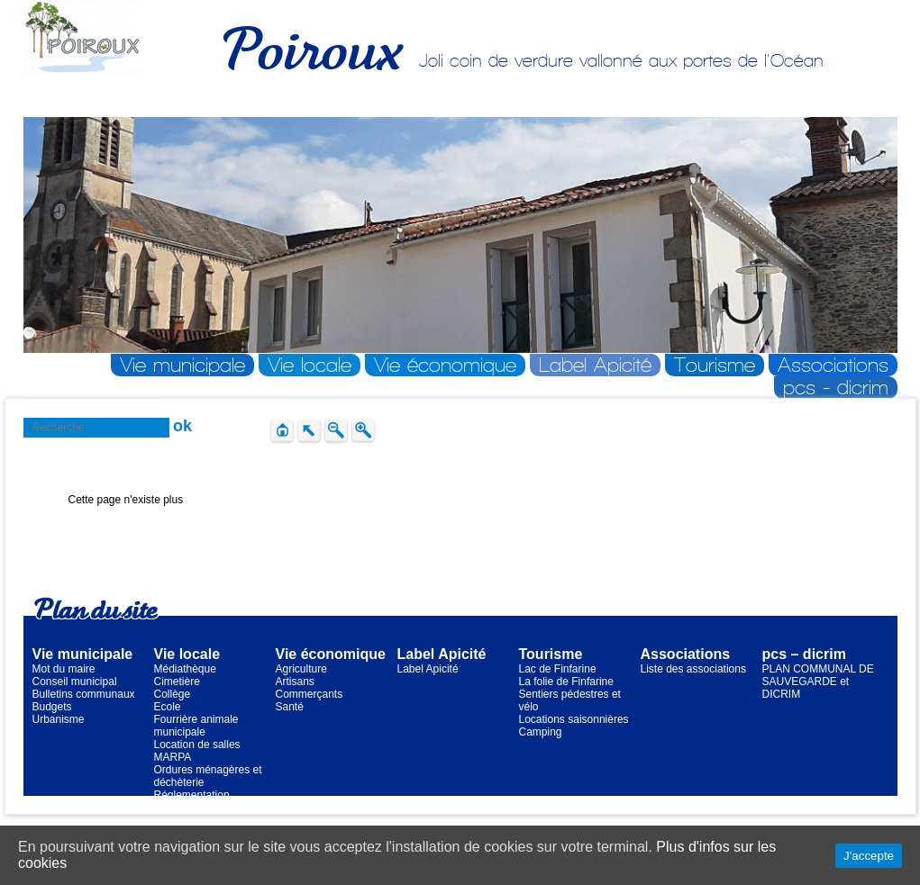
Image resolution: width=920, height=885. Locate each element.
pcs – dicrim (804, 654)
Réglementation (192, 795)
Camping (540, 732)
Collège (172, 694)
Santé (290, 706)
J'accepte (868, 855)
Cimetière (177, 681)
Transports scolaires (202, 807)
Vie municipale (182, 365)
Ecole (167, 706)
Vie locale (309, 365)
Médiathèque (185, 669)
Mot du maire (64, 669)
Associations (833, 365)
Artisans (295, 681)
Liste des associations (693, 669)
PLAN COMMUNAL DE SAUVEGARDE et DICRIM (818, 681)
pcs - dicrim (835, 387)
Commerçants (309, 694)
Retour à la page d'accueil (130, 537)
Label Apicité (595, 365)
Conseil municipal (74, 681)
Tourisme (714, 365)
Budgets (52, 706)
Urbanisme (58, 719)
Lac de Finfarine (558, 669)
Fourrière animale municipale (196, 725)
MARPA (173, 757)
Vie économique (445, 365)
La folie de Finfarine (566, 681)
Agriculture (301, 669)
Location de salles (197, 744)
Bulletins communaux (83, 694)
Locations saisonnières (574, 719)
